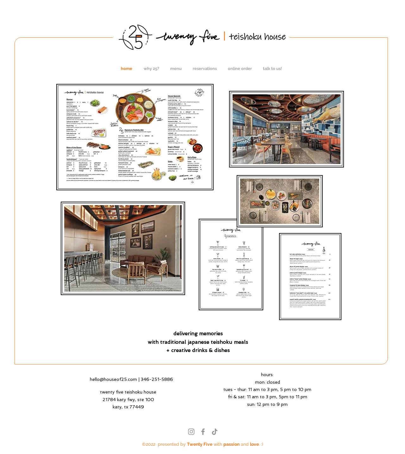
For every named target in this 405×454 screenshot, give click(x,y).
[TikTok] (214, 431)
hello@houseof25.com (113, 379)
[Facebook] (203, 431)
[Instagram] (191, 431)
